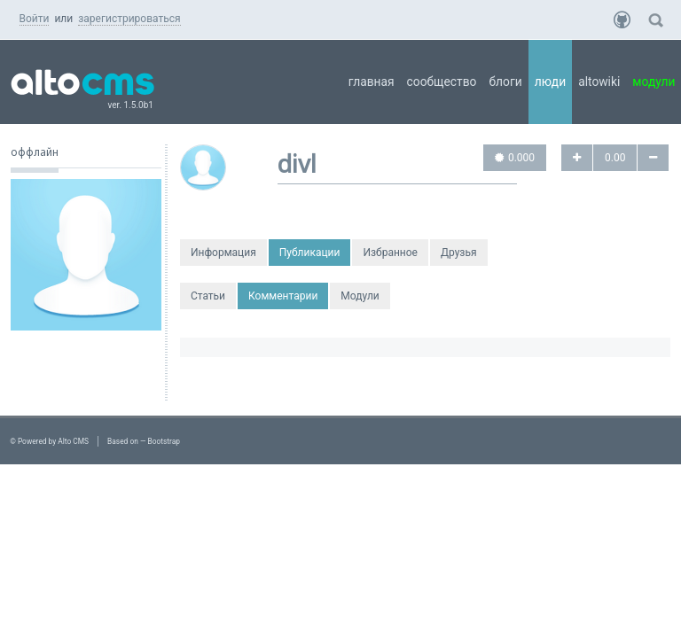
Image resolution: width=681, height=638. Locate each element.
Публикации (309, 252)
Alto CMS (73, 441)
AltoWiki (599, 81)
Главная (371, 81)
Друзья (459, 252)
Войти (35, 18)
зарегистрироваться (129, 18)
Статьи (208, 296)
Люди (550, 81)
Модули (359, 296)
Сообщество (442, 81)
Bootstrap (164, 441)
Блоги (505, 81)
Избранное (390, 252)
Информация (223, 252)
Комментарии (282, 296)
